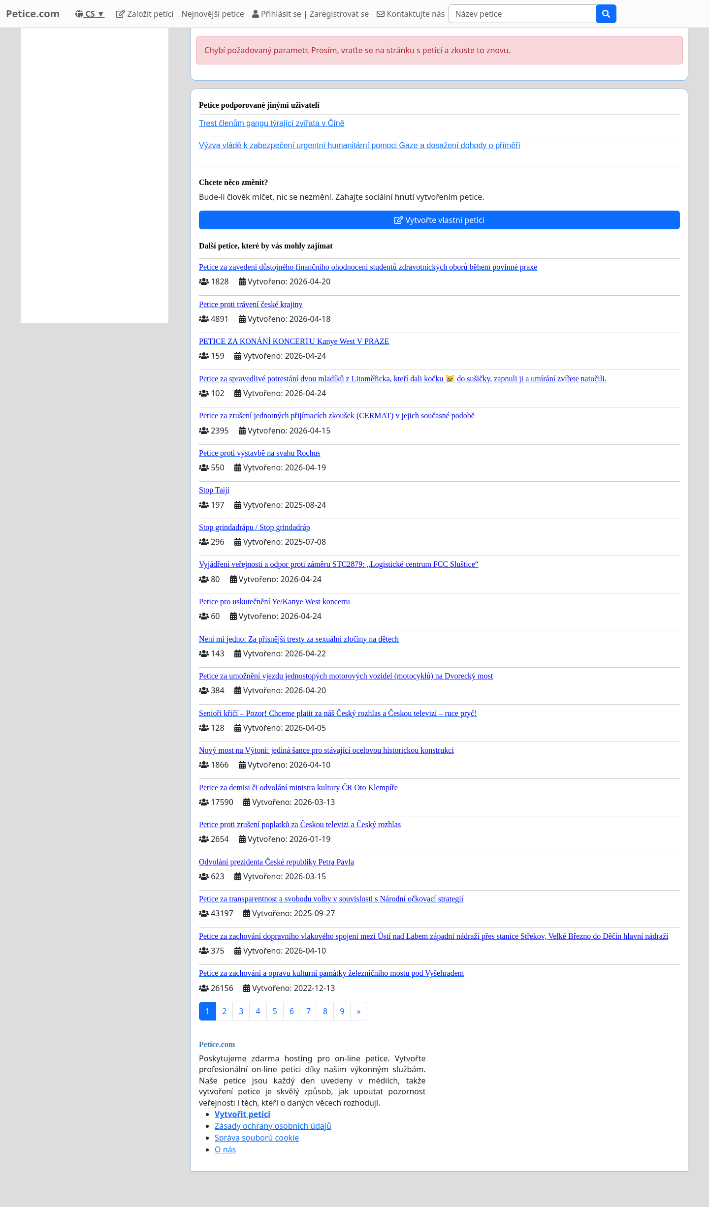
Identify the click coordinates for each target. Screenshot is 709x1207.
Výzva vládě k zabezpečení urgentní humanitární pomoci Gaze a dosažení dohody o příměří (359, 145)
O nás (225, 1149)
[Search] (522, 13)
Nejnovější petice (213, 13)
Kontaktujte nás (411, 13)
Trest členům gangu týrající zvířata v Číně (272, 123)
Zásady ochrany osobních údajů (273, 1125)
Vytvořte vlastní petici (439, 220)
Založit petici (144, 13)
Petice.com (33, 13)
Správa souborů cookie (257, 1137)
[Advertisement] (94, 175)
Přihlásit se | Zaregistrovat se (310, 13)
